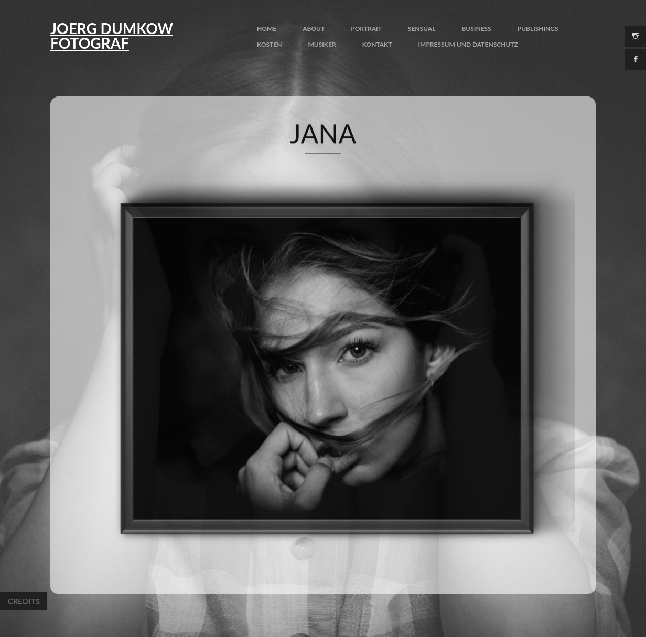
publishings (538, 29)
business (476, 29)
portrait (366, 29)
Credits (23, 601)
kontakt (377, 44)
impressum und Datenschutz (468, 44)
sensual (422, 29)
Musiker (322, 44)
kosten (269, 44)
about (314, 29)
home (266, 29)
